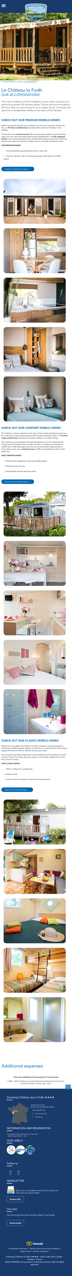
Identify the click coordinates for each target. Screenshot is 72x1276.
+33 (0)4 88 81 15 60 (38, 1110)
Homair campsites (40, 1251)
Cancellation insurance (18, 1248)
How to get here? (39, 1114)
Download (15, 1222)
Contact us (37, 1117)
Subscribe (15, 1199)
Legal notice (25, 1251)
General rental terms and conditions (45, 1248)
